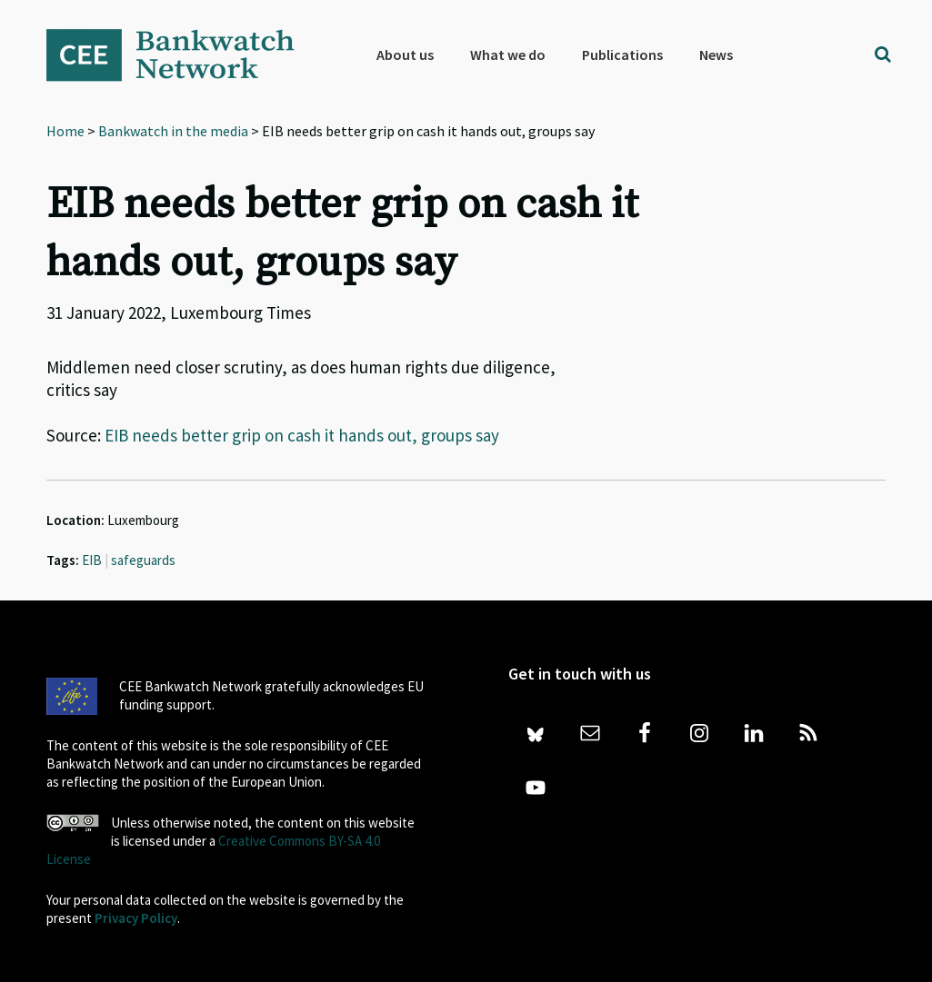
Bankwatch (182, 54)
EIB (92, 560)
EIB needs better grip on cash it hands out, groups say (302, 435)
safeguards (143, 560)
